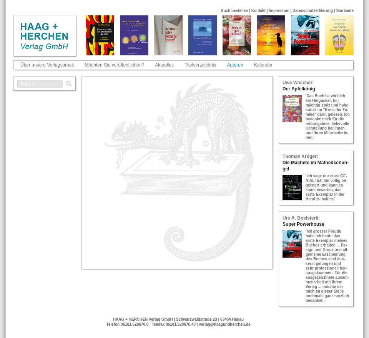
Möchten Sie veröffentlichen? (115, 65)
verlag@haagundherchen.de (224, 324)
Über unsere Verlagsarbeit (47, 65)
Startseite (345, 10)
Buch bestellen (234, 10)
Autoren (235, 65)
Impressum (279, 10)
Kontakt (258, 10)
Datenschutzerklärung (313, 10)
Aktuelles (164, 65)
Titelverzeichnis (200, 65)
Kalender (263, 65)
